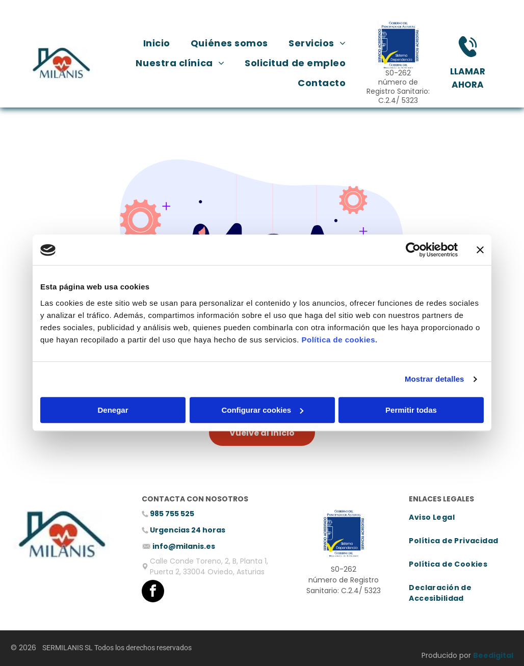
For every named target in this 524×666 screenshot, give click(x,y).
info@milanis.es (183, 546)
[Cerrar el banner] (480, 250)
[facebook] (153, 592)
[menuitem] (156, 43)
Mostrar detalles (434, 379)
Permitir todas (411, 410)
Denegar (112, 410)
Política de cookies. (339, 339)
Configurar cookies (262, 410)
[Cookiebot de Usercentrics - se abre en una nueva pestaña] (413, 250)
